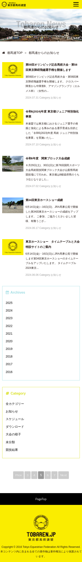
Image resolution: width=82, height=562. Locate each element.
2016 (9, 372)
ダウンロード (15, 426)
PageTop (41, 499)
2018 (9, 356)
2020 (9, 341)
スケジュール (15, 419)
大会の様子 (13, 434)
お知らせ (12, 411)
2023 (9, 318)
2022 (9, 326)
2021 (9, 333)
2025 (9, 303)
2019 (9, 349)
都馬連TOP (12, 52)
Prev (18, 475)
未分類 (10, 442)
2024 (9, 310)
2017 (9, 364)
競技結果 (12, 449)
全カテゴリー (15, 403)
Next (63, 475)
